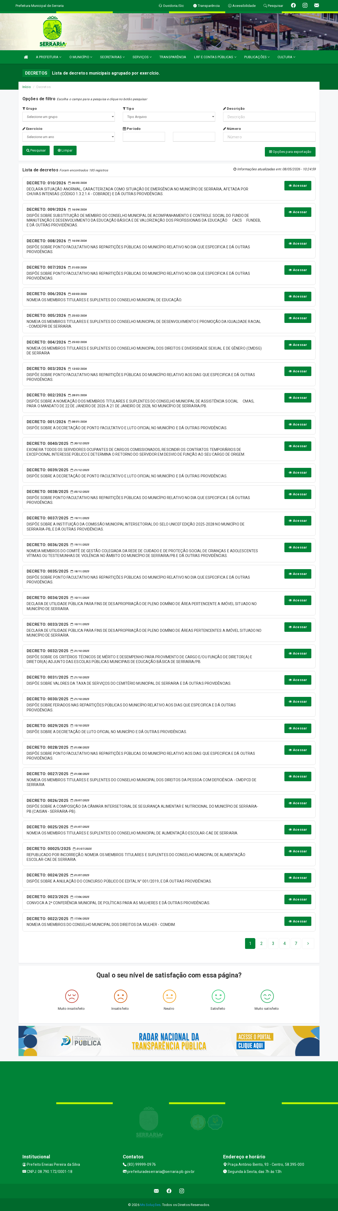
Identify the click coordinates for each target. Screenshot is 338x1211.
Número (232, 129)
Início (26, 87)
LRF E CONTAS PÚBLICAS (215, 57)
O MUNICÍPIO (80, 57)
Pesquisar (36, 150)
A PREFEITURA (48, 57)
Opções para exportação (290, 152)
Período (131, 129)
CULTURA (286, 57)
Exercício (32, 129)
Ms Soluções (150, 1204)
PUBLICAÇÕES (257, 57)
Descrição (234, 109)
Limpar (65, 150)
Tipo (128, 109)
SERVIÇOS (142, 57)
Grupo (29, 109)
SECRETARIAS (112, 57)
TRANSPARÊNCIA (172, 57)
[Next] (296, 943)
